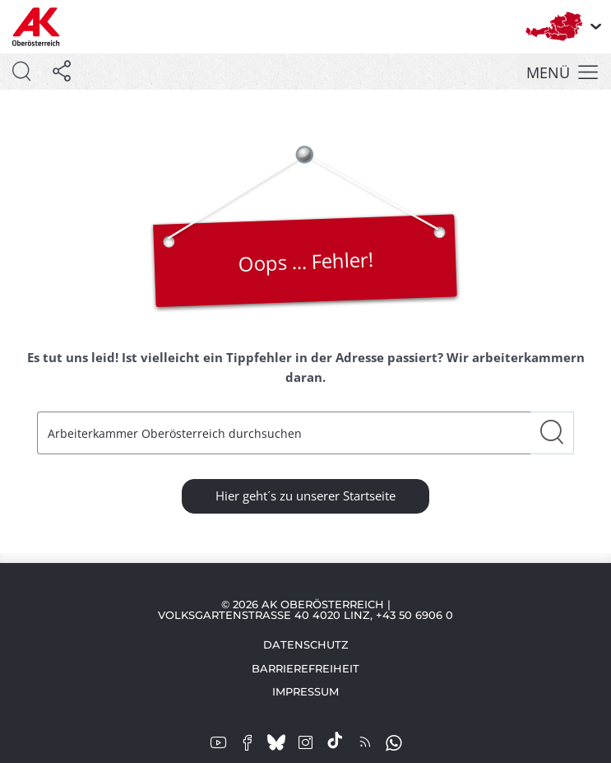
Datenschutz (306, 644)
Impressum (305, 691)
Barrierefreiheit (305, 668)
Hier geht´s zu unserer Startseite (305, 495)
